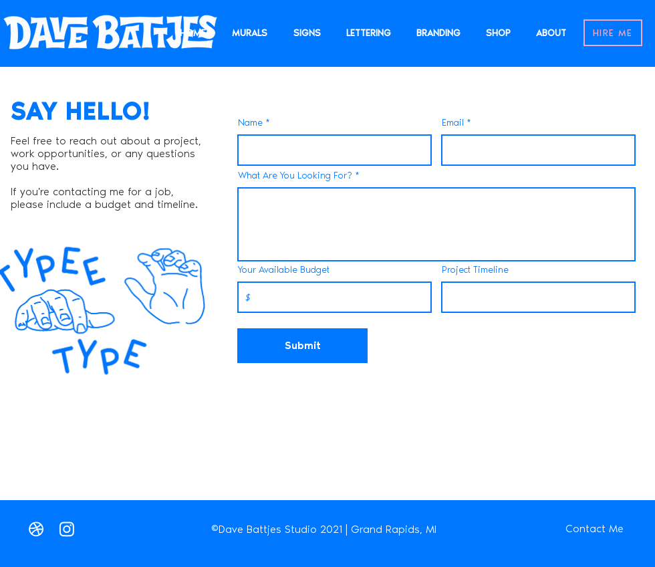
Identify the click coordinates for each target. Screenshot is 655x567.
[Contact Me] (594, 529)
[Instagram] (66, 529)
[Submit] (302, 345)
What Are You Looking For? (295, 176)
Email (453, 123)
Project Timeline (475, 270)
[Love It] (36, 529)
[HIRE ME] (612, 32)
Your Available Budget (284, 270)
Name (250, 123)
